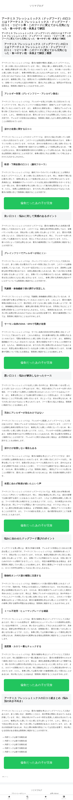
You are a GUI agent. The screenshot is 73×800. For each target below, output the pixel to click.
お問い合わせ (54, 793)
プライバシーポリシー (19, 793)
